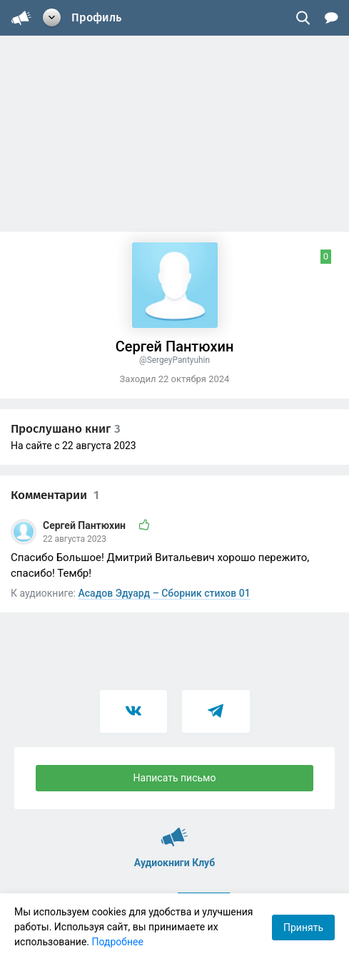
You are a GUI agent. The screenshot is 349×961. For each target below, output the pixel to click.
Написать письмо (174, 777)
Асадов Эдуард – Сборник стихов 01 (165, 593)
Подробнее (117, 941)
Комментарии (55, 495)
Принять (303, 927)
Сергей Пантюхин (85, 525)
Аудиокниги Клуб (174, 830)
